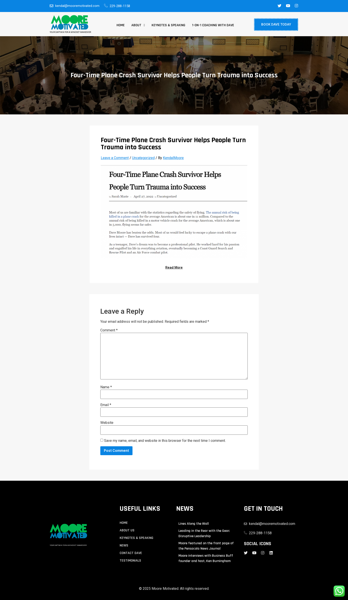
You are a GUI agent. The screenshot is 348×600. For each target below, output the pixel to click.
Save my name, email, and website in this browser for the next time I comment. (165, 441)
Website (106, 423)
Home (121, 25)
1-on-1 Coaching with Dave (213, 25)
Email (105, 405)
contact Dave (131, 553)
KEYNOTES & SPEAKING (136, 538)
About (138, 25)
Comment (109, 330)
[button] (138, 25)
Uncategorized (143, 158)
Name (106, 387)
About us (127, 530)
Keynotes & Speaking (168, 25)
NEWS (124, 545)
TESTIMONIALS (130, 560)
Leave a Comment (115, 158)
